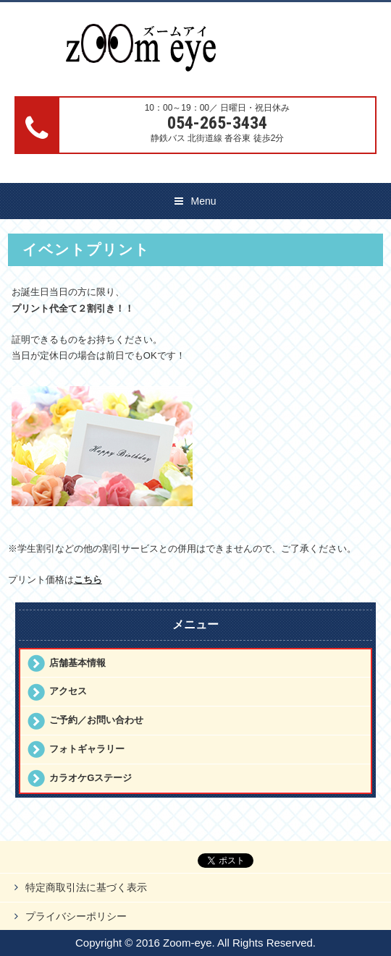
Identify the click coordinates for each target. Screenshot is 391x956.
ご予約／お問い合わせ (96, 719)
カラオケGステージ (90, 777)
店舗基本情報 (77, 662)
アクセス (68, 691)
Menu (203, 201)
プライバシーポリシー (76, 916)
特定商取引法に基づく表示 (86, 887)
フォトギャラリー (87, 748)
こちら (88, 579)
